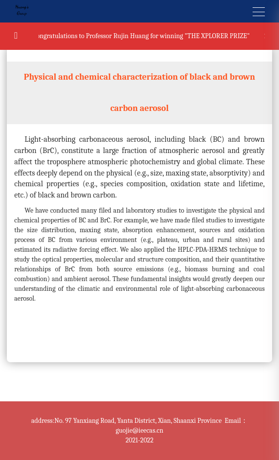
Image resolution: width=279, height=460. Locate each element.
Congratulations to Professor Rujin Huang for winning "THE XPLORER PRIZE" (141, 36)
